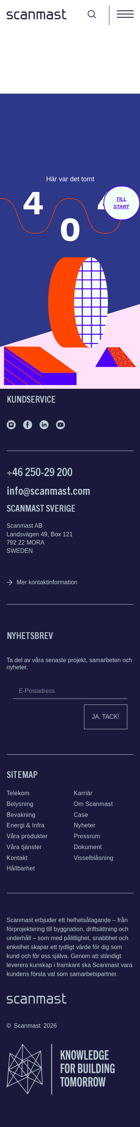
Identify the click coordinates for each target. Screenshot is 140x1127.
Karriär (83, 793)
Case (81, 815)
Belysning (20, 804)
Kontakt (17, 858)
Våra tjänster (24, 847)
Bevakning (21, 815)
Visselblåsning (93, 858)
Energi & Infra (26, 825)
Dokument (88, 847)
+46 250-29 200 (39, 471)
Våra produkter (27, 836)
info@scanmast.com (48, 490)
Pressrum (87, 836)
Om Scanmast (93, 804)
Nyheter (85, 825)
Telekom (18, 793)
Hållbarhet (21, 868)
